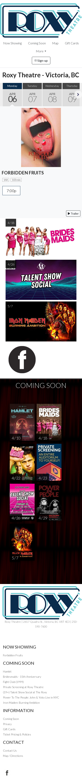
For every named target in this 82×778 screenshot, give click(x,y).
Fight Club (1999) (13, 681)
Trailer (73, 213)
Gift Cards (72, 43)
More (40, 51)
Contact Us (10, 750)
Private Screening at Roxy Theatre (23, 687)
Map (55, 43)
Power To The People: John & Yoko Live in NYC (31, 697)
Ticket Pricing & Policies (17, 734)
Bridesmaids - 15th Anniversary (22, 676)
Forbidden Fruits (13, 655)
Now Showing (12, 43)
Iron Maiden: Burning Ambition (21, 702)
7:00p (11, 190)
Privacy (7, 724)
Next (78, 94)
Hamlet (7, 671)
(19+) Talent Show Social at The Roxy (25, 692)
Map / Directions (13, 755)
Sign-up (41, 60)
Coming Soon (37, 43)
